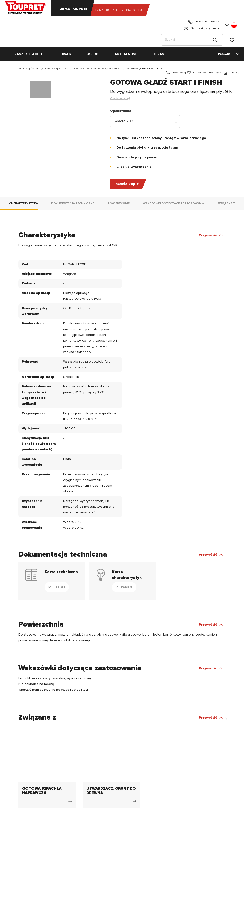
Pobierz (56, 587)
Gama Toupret (71, 8)
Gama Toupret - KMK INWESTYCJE (119, 10)
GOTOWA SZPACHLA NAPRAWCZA (41, 791)
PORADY (64, 54)
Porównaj (229, 54)
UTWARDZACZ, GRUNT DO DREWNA (111, 791)
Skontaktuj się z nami (201, 28)
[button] (231, 25)
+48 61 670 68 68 (203, 22)
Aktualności (126, 54)
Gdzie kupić (127, 184)
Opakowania (120, 111)
